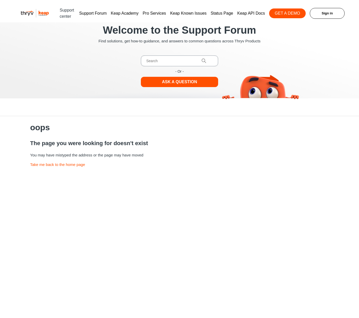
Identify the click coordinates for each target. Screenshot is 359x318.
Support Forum (93, 13)
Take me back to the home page (57, 164)
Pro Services (154, 13)
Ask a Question (179, 82)
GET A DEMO (287, 13)
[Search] (179, 61)
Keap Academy (125, 13)
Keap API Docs (251, 13)
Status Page (222, 13)
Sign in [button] (327, 13)
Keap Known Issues (188, 13)
